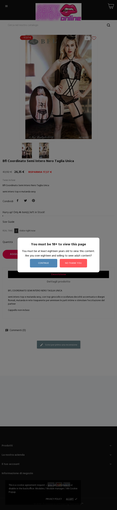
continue (43, 263)
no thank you (73, 263)
